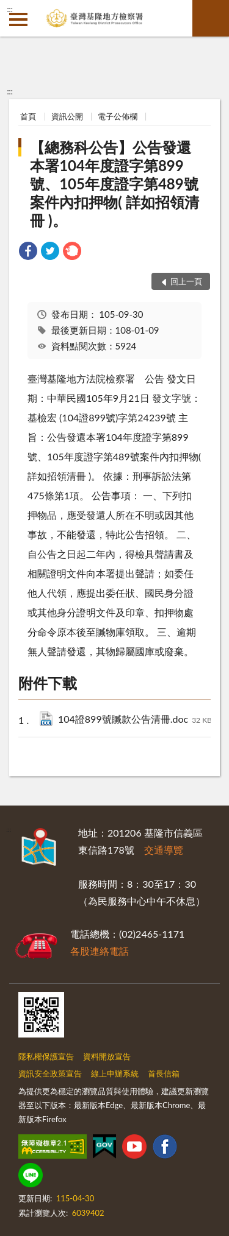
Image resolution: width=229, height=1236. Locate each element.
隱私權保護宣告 (46, 1056)
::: (10, 9)
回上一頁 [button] (186, 281)
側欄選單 (18, 19)
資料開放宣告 (107, 1056)
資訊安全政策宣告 (50, 1073)
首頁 (28, 116)
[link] (28, 252)
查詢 (210, 18)
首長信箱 (164, 1073)
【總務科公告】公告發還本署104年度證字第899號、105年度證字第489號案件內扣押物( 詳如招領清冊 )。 (114, 183)
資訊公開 (67, 116)
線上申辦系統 (115, 1073)
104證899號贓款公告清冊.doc (135, 720)
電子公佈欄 (117, 116)
